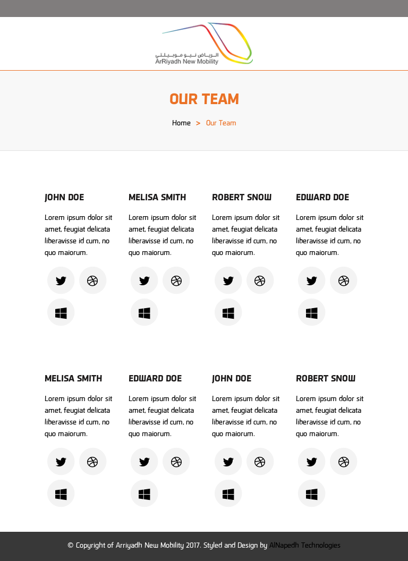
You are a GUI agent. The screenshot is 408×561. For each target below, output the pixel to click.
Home (181, 124)
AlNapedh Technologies (305, 546)
